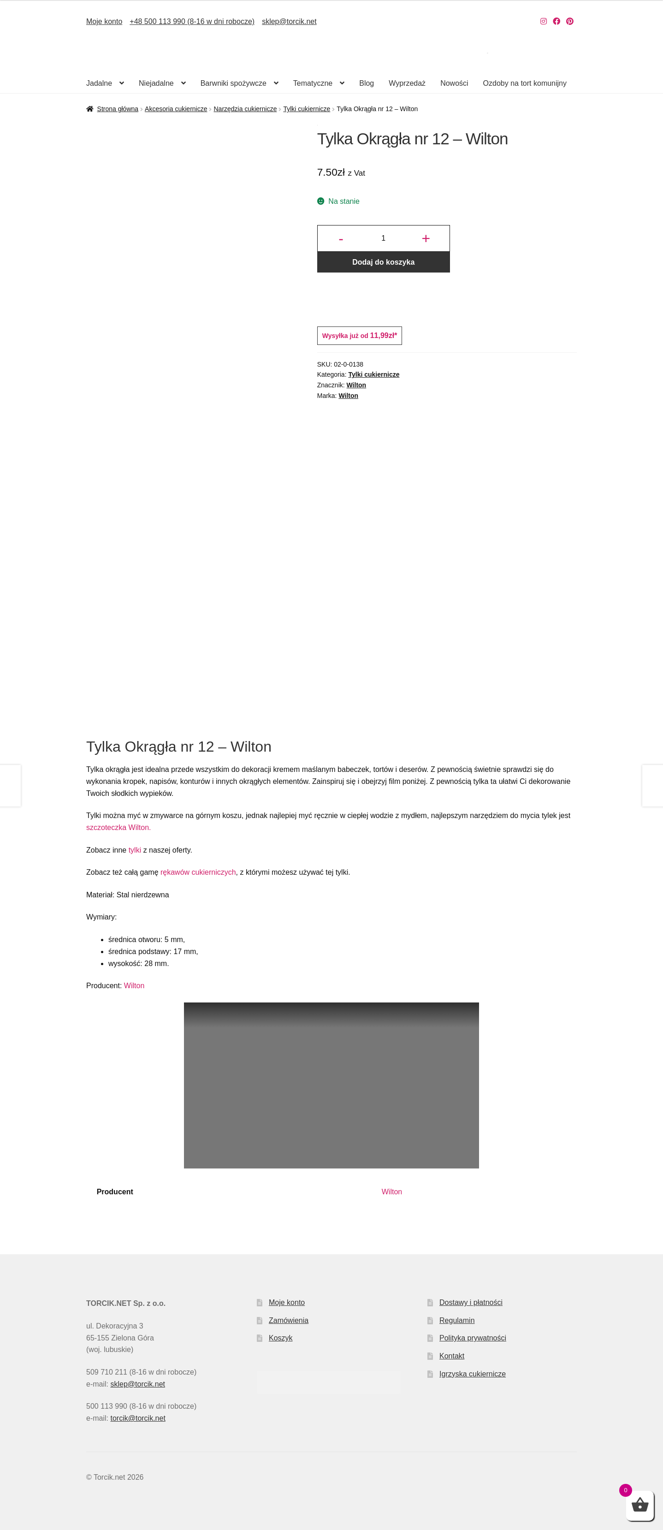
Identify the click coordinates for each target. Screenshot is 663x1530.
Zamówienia (288, 1320)
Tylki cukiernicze (306, 109)
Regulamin (456, 1320)
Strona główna (118, 109)
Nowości (454, 83)
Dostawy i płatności (471, 1302)
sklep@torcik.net (289, 21)
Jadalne (99, 83)
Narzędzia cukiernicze (245, 109)
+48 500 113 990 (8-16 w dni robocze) (192, 21)
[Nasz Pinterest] (570, 21)
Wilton (357, 385)
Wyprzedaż (407, 83)
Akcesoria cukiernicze (176, 109)
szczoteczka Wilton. (118, 827)
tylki (135, 850)
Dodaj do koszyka (383, 262)
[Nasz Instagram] (543, 21)
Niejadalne (156, 83)
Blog (366, 83)
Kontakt (451, 1356)
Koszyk (281, 1338)
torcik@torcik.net (137, 1418)
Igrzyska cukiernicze (472, 1374)
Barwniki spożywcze (233, 83)
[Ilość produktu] (384, 238)
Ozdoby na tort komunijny (525, 83)
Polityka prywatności (472, 1338)
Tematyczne (312, 83)
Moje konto (104, 21)
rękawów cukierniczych (198, 872)
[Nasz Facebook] (556, 21)
